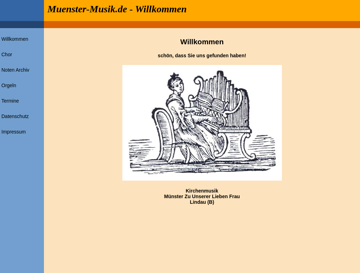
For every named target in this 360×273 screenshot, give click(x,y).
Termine (10, 101)
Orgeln (8, 85)
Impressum (13, 132)
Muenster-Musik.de (87, 9)
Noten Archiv (15, 70)
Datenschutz (15, 116)
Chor (6, 54)
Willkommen (14, 39)
